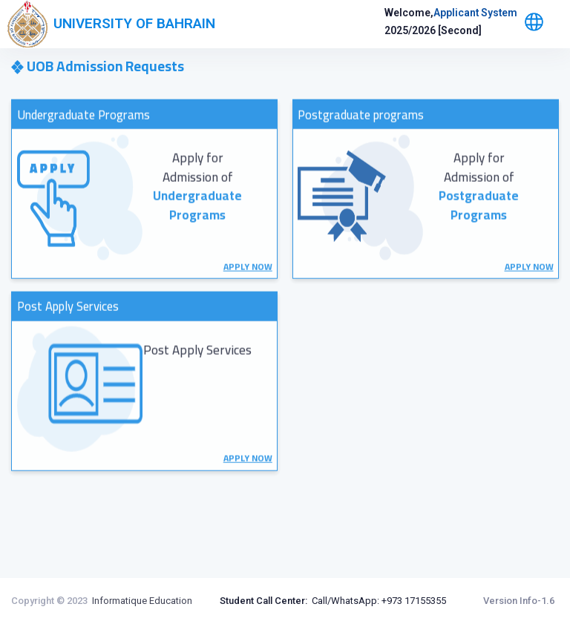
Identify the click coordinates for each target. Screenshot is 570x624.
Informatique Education (142, 600)
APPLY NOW (247, 299)
